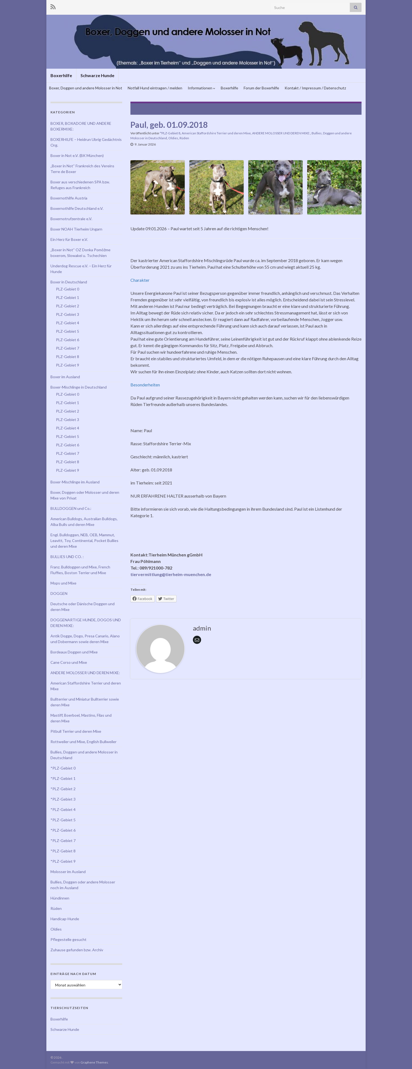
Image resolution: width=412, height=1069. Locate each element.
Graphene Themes (94, 1062)
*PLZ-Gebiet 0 (63, 768)
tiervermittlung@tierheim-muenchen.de (170, 574)
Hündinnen (59, 898)
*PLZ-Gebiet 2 (63, 788)
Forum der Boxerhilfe (261, 88)
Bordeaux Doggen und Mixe (74, 652)
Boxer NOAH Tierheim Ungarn (76, 229)
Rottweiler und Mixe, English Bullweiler (83, 741)
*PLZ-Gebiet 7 (63, 840)
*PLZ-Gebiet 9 (63, 861)
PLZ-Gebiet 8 (67, 356)
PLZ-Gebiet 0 (67, 289)
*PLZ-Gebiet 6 (63, 830)
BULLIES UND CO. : (67, 556)
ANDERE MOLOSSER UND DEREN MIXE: (281, 133)
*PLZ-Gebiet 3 (63, 799)
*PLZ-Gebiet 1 (63, 778)
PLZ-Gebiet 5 (67, 331)
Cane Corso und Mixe (68, 662)
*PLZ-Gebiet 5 (63, 819)
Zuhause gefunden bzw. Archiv (76, 949)
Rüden (184, 138)
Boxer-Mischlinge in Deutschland (78, 387)
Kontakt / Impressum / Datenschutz (315, 88)
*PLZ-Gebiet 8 (170, 133)
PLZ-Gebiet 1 (67, 297)
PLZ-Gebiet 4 (67, 322)
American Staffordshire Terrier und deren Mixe (216, 133)
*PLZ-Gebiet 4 (63, 809)
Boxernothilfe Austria (68, 198)
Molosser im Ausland (68, 871)
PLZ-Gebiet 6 (67, 339)
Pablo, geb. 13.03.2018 (333, 108)
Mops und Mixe (63, 583)
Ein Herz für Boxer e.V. (69, 239)
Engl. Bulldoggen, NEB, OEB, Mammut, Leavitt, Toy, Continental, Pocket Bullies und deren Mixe (84, 540)
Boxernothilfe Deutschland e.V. (76, 208)
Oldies (173, 138)
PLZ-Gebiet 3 (67, 314)
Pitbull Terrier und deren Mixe (75, 731)
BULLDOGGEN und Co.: (70, 508)
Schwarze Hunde (97, 75)
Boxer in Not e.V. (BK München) (77, 155)
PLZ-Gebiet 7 (67, 348)
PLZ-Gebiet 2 (67, 306)
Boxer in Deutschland (68, 282)
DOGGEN (58, 593)
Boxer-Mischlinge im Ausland (75, 482)
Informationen (201, 88)
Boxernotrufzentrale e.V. (71, 218)
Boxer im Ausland (65, 376)
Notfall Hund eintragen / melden (155, 88)
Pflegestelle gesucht (68, 939)
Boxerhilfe (61, 75)
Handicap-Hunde (64, 918)
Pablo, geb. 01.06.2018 (159, 108)
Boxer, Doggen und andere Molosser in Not (85, 88)
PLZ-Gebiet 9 (67, 365)
